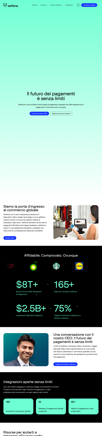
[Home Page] (11, 5)
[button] (35, 5)
